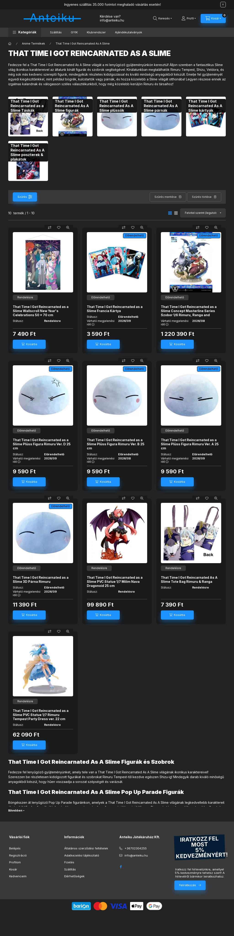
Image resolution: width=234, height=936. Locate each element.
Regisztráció (18, 855)
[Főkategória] (9, 44)
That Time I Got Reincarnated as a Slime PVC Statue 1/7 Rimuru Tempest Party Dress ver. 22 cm (41, 715)
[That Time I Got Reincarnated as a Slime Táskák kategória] (28, 106)
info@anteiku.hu (136, 855)
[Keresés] (162, 18)
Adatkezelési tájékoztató (81, 855)
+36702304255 (136, 848)
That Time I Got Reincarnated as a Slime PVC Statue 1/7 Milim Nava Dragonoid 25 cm (115, 581)
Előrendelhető (134, 235)
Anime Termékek (33, 43)
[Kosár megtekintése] (213, 18)
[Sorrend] (203, 212)
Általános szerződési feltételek (86, 848)
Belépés (15, 848)
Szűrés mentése (165, 197)
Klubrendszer (96, 32)
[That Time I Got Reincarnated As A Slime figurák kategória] (72, 106)
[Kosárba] (29, 344)
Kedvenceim (18, 876)
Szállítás (56, 32)
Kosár (13, 869)
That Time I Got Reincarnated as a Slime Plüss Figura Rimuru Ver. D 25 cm (42, 444)
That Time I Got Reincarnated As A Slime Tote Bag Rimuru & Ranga (189, 579)
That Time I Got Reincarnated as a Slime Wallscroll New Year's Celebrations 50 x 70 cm (41, 311)
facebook (120, 866)
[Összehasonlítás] (49, 227)
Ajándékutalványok (128, 32)
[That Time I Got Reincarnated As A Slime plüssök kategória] (117, 106)
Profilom (15, 862)
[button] (24, 32)
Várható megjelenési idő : (100, 322)
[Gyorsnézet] (67, 227)
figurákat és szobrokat (85, 777)
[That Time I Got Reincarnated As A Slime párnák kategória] (161, 106)
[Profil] (189, 18)
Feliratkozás (187, 885)
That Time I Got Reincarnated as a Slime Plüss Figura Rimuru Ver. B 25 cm (115, 444)
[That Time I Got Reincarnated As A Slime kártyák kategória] (205, 106)
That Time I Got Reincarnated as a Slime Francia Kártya (115, 309)
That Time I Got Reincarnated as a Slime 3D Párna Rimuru (41, 579)
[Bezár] (223, 4)
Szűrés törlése (202, 197)
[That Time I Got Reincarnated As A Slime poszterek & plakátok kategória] (28, 152)
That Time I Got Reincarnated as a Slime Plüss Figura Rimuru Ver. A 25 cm (190, 444)
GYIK (74, 32)
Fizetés (69, 862)
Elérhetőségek (74, 876)
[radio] (176, 213)
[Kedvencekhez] (58, 227)
